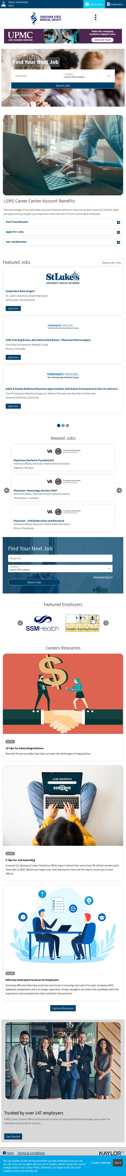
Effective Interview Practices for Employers (32, 979)
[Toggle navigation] (96, 17)
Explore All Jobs (111, 262)
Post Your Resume (63, 222)
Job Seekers (94, 4)
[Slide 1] (58, 425)
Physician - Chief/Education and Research (39, 520)
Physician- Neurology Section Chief (35, 490)
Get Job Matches (63, 242)
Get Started (13, 1136)
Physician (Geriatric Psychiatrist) (34, 460)
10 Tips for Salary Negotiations (25, 748)
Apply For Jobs (63, 232)
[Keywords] (38, 76)
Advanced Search (22, 94)
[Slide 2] (63, 425)
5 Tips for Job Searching (20, 860)
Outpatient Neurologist (20, 291)
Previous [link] (20, 623)
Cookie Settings (100, 1162)
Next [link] (106, 623)
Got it (118, 1162)
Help (8, 1153)
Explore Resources (63, 1008)
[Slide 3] (67, 425)
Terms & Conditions (31, 1153)
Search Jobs (63, 85)
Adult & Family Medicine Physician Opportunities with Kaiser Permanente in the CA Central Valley (64, 388)
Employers (115, 4)
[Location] (87, 76)
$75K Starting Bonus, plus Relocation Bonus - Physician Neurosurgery (48, 340)
